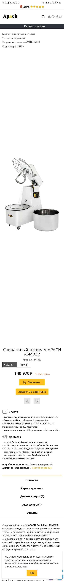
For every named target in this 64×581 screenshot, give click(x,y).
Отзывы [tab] (32, 513)
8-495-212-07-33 (52, 2)
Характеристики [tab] (32, 488)
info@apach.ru (10, 2)
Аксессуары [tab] (32, 504)
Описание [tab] (32, 480)
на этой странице (42, 467)
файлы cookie (29, 556)
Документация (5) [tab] (32, 496)
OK (32, 573)
